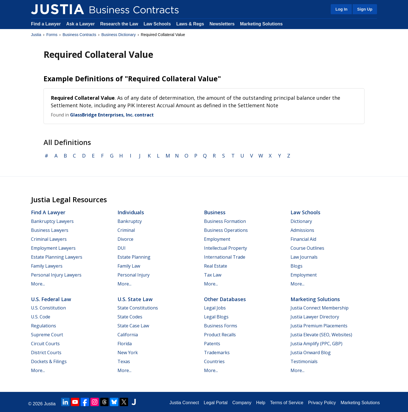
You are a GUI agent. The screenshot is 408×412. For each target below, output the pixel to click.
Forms (51, 34)
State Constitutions (137, 308)
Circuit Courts (45, 343)
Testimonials (304, 361)
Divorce (125, 239)
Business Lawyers (49, 230)
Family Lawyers (47, 266)
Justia (36, 34)
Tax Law (212, 275)
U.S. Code (40, 317)
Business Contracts (79, 34)
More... (38, 284)
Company (241, 402)
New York (127, 352)
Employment (217, 239)
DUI (121, 248)
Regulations (43, 326)
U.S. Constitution (48, 308)
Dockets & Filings (49, 361)
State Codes (129, 317)
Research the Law (119, 24)
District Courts (46, 352)
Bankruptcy (129, 221)
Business (214, 212)
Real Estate (215, 266)
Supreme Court (47, 335)
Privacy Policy (322, 402)
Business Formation (225, 221)
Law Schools (157, 24)
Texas (123, 361)
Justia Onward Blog (311, 352)
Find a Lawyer (46, 24)
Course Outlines (307, 248)
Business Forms (220, 326)
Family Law (128, 266)
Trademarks (217, 352)
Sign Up (364, 9)
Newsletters (222, 24)
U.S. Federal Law (51, 299)
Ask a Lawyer (81, 24)
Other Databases (225, 299)
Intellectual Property (225, 248)
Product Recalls (220, 335)
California (127, 335)
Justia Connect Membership (320, 308)
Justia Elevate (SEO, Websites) (321, 335)
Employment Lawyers (53, 248)
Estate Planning (133, 257)
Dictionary (301, 221)
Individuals (130, 212)
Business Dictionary (118, 34)
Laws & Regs (190, 24)
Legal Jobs (215, 308)
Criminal (126, 230)
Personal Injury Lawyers (56, 275)
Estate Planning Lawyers (56, 257)
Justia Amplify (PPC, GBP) (316, 343)
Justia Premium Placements (319, 326)
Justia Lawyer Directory (315, 317)
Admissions (302, 230)
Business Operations (226, 230)
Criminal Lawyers (49, 239)
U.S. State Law (135, 299)
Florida (124, 343)
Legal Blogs (216, 317)
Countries (214, 361)
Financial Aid (303, 239)
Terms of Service (286, 402)
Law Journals (304, 257)
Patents (212, 343)
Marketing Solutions (261, 24)
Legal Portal (215, 402)
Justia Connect (184, 402)
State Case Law (133, 326)
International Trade (224, 257)
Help (260, 402)
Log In (341, 9)
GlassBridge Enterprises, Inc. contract (112, 115)
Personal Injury (133, 275)
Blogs (297, 266)
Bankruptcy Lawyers (52, 221)
